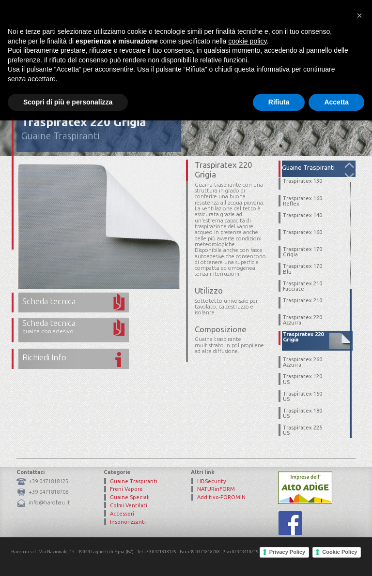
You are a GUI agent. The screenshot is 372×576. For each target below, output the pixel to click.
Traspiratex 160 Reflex (302, 201)
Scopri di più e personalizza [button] (67, 557)
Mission (200, 46)
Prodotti (239, 46)
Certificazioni (286, 46)
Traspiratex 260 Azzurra (302, 362)
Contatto (334, 46)
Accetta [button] (336, 557)
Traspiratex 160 (302, 232)
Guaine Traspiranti (60, 136)
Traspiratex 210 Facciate (302, 286)
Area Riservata (275, 11)
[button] (359, 471)
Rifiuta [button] (279, 557)
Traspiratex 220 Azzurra (302, 320)
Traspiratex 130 (302, 181)
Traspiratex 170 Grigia (302, 252)
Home (167, 46)
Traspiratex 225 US (302, 430)
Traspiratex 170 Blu (302, 269)
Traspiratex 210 (302, 300)
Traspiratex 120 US (302, 379)
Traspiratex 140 (302, 215)
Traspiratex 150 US (302, 396)
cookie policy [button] (247, 496)
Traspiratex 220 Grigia (303, 337)
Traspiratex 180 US (302, 413)
